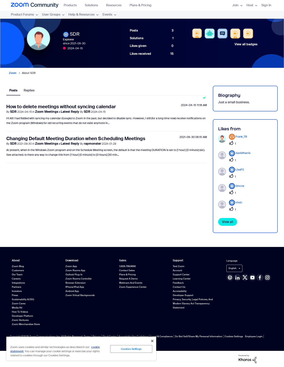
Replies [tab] (29, 90)
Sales (122, 260)
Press (15, 295)
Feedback (178, 282)
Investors (17, 291)
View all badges (245, 44)
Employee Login (254, 336)
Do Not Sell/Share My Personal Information (198, 336)
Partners (16, 287)
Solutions (93, 5)
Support (178, 260)
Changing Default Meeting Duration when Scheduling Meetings (75, 138)
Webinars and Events (130, 282)
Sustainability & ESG (23, 299)
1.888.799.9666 (127, 266)
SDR (13, 112)
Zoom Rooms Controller (78, 278)
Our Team (17, 274)
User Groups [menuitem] (53, 14)
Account (177, 270)
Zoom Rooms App (75, 270)
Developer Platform (22, 316)
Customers (18, 270)
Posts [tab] (13, 90)
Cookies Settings (233, 336)
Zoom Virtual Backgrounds (80, 295)
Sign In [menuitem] (266, 5)
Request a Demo (128, 278)
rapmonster (92, 143)
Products (72, 5)
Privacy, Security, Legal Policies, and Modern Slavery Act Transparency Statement (193, 303)
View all (227, 222)
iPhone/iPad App (74, 287)
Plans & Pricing (140, 5)
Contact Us (179, 287)
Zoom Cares (18, 303)
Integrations (18, 282)
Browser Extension (75, 282)
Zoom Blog (18, 266)
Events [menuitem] (109, 14)
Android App (72, 291)
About (16, 260)
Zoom (12, 73)
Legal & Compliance (161, 336)
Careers (16, 278)
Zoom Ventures (20, 320)
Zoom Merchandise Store (26, 324)
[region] (81, 348)
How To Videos (20, 311)
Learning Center (182, 278)
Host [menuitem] (252, 5)
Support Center (181, 274)
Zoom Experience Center (133, 287)
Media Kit (17, 307)
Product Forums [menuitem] (24, 14)
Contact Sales (127, 270)
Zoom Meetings (47, 112)
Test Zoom (178, 266)
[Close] (152, 341)
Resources (115, 5)
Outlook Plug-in (73, 274)
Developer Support (183, 295)
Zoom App (71, 266)
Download (71, 260)
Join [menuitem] (237, 5)
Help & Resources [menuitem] (83, 14)
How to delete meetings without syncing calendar (61, 106)
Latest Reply (70, 112)
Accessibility (180, 291)
